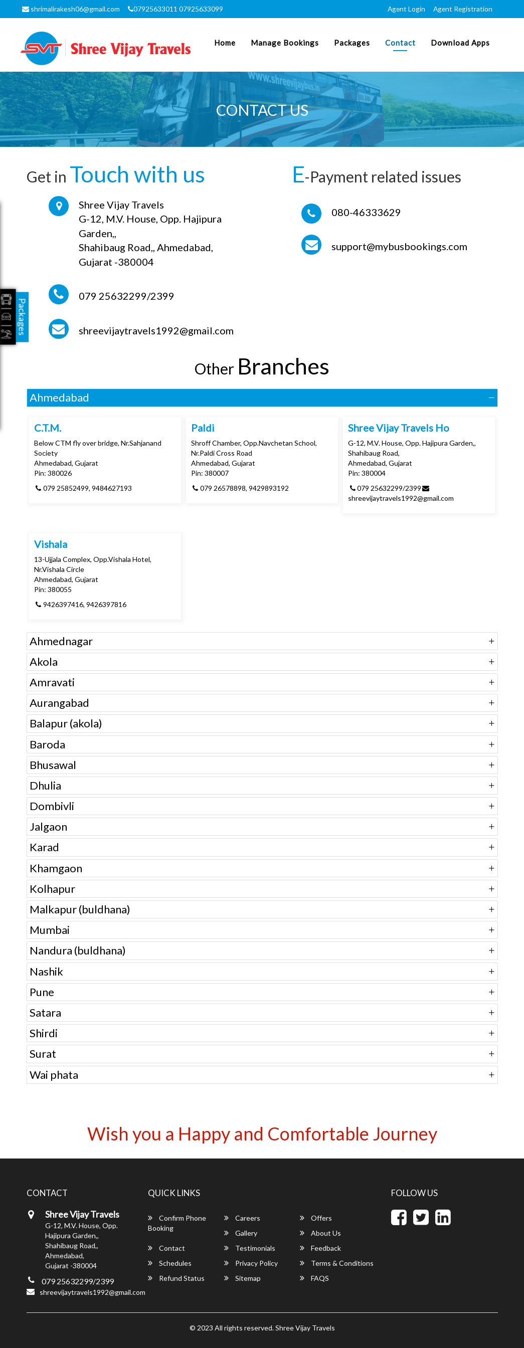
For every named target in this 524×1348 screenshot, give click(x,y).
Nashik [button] (46, 971)
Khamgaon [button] (56, 868)
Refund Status (176, 1278)
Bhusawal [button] (53, 765)
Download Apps (460, 42)
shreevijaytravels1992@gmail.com (156, 330)
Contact (400, 42)
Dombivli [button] (52, 806)
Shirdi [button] (44, 1033)
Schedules (170, 1263)
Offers (316, 1218)
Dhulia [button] (45, 785)
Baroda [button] (47, 744)
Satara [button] (45, 1012)
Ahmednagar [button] (61, 641)
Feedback (320, 1248)
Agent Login (404, 9)
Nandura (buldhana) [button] (78, 950)
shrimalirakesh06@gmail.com (71, 9)
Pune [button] (42, 992)
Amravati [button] (52, 682)
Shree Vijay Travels (305, 1327)
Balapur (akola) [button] (66, 723)
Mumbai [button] (50, 929)
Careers (242, 1218)
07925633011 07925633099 (175, 9)
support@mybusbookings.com (399, 246)
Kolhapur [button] (52, 888)
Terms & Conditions (337, 1263)
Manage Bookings (285, 42)
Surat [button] (43, 1053)
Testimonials (249, 1248)
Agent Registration (462, 9)
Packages (352, 42)
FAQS (314, 1278)
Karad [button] (44, 847)
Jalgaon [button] (48, 826)
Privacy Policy (251, 1263)
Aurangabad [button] (59, 702)
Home (225, 42)
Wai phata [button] (54, 1074)
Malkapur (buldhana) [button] (80, 909)
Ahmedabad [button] (59, 397)
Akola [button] (44, 661)
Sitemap (242, 1278)
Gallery (240, 1233)
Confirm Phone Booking (177, 1223)
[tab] (262, 398)
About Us (320, 1233)
